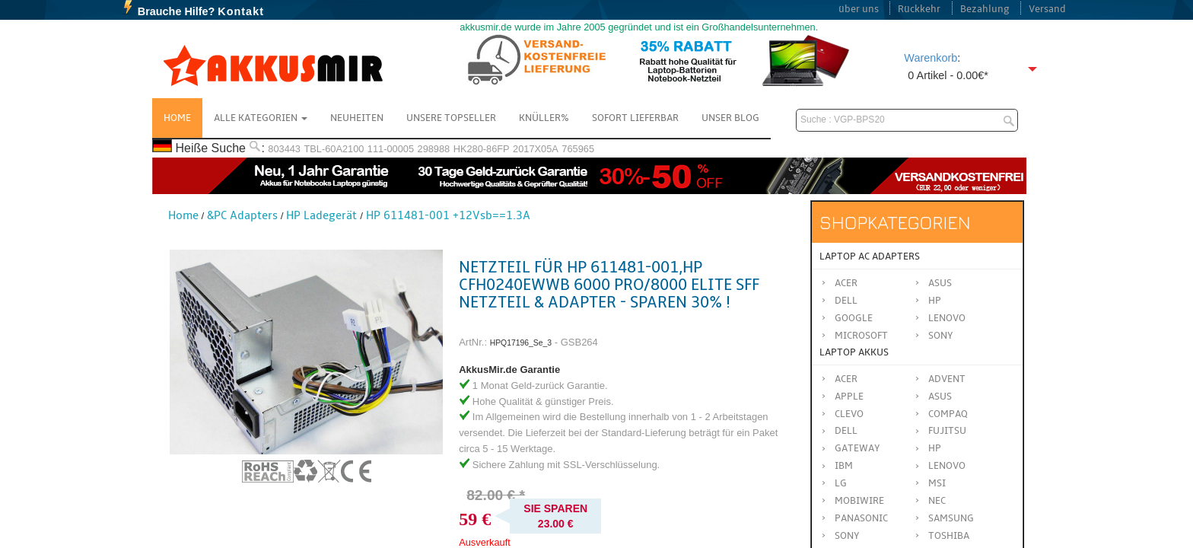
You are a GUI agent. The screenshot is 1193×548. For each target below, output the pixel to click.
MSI (937, 483)
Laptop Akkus (854, 352)
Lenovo (947, 318)
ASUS (940, 396)
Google (854, 318)
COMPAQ (948, 414)
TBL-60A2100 (334, 149)
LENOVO (947, 466)
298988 (434, 149)
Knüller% (544, 118)
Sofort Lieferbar (635, 118)
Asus (940, 283)
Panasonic (861, 518)
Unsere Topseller (451, 118)
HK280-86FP (481, 149)
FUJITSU (947, 431)
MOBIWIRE (859, 501)
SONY (847, 536)
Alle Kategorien (260, 118)
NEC (937, 501)
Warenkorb (930, 58)
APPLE (849, 396)
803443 (284, 149)
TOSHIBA (948, 536)
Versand (1047, 9)
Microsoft (861, 336)
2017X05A (535, 149)
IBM (844, 466)
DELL (846, 431)
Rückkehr (919, 9)
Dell (846, 301)
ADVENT (947, 379)
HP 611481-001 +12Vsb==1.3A (448, 215)
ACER (846, 379)
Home (177, 118)
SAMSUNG (951, 518)
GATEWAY (857, 448)
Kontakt (241, 11)
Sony (940, 336)
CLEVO (849, 414)
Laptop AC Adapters (869, 256)
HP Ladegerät (321, 215)
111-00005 (390, 149)
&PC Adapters (242, 215)
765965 (578, 149)
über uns (858, 9)
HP (934, 301)
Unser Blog (730, 118)
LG (841, 483)
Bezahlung (985, 9)
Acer (846, 283)
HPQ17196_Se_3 (521, 343)
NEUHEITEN (356, 118)
